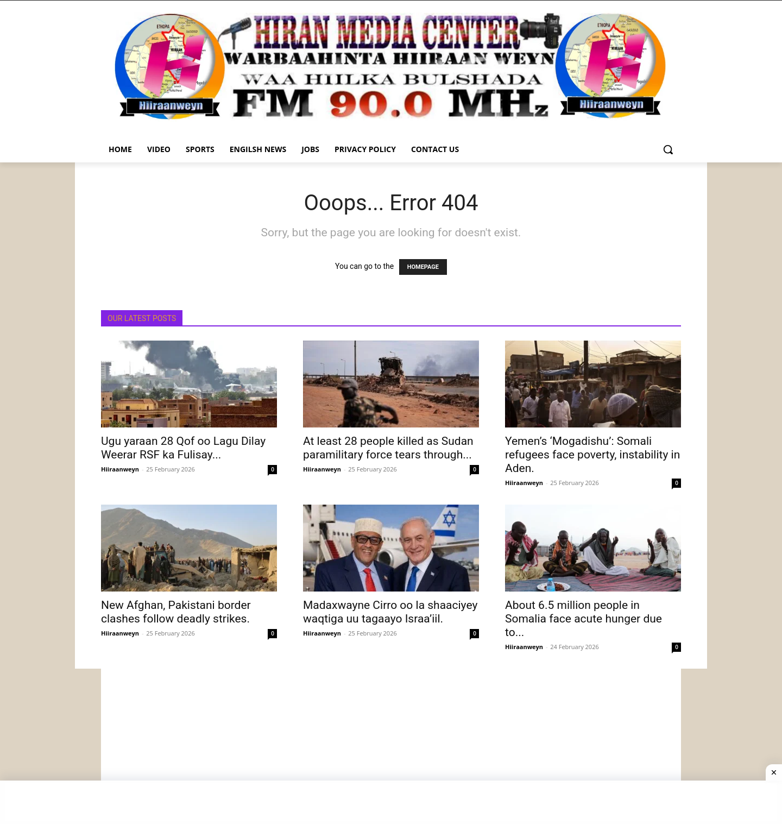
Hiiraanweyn (120, 469)
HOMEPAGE (423, 267)
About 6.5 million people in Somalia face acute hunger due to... (583, 619)
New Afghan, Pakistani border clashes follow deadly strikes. (176, 612)
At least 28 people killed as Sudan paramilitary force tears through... (388, 448)
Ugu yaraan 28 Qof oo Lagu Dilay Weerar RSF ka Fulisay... (183, 448)
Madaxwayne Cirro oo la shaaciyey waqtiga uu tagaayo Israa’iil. (390, 612)
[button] (668, 149)
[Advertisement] (391, 745)
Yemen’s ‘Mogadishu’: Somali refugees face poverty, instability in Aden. (592, 455)
